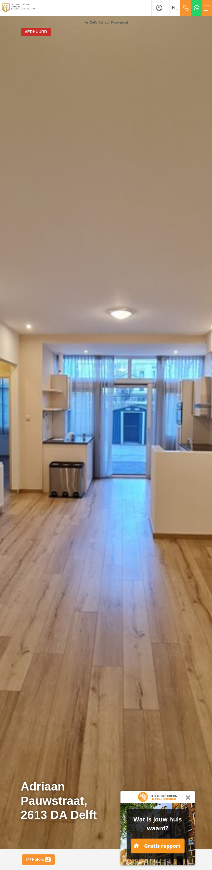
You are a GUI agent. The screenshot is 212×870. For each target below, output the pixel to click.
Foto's (38, 859)
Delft (93, 22)
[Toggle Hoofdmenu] (207, 8)
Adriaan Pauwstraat (113, 22)
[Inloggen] (160, 8)
